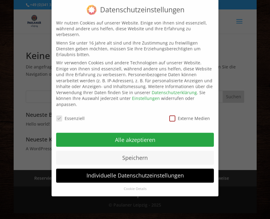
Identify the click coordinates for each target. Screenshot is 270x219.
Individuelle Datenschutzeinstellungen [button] (135, 171)
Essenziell (70, 114)
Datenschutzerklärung (174, 88)
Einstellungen (146, 94)
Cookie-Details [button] (135, 185)
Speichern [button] (135, 153)
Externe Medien (189, 114)
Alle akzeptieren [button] (135, 135)
